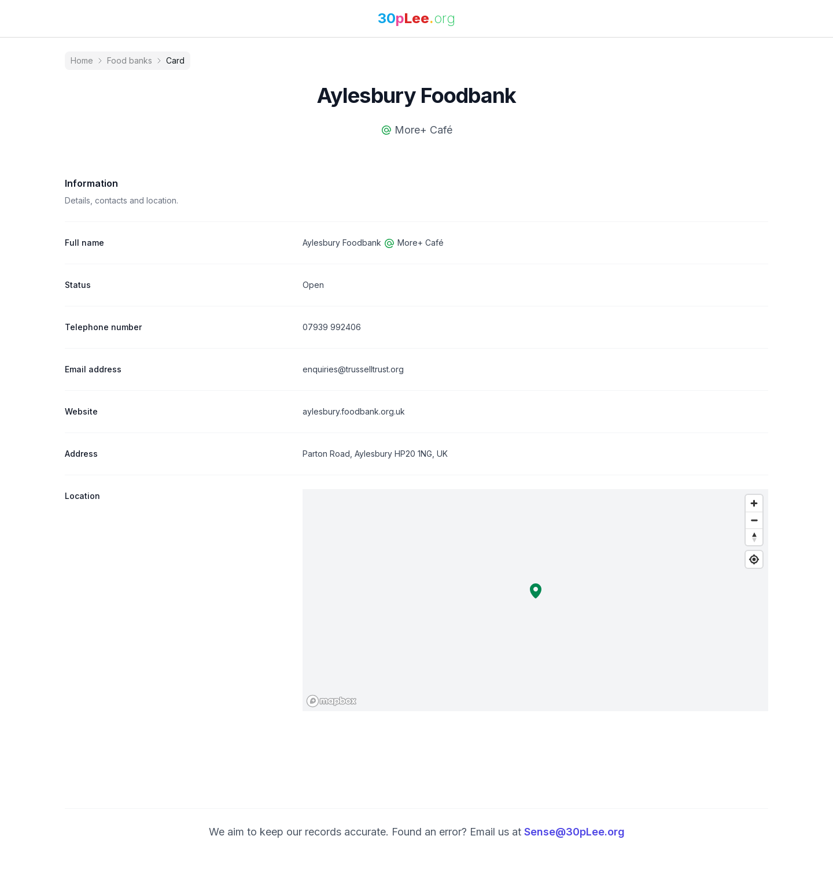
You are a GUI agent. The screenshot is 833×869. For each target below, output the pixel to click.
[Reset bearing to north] (754, 536)
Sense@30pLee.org (574, 832)
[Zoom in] (754, 503)
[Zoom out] (754, 520)
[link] (416, 18)
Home (82, 60)
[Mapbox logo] (331, 701)
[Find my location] (754, 559)
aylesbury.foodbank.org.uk (354, 411)
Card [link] (175, 60)
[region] (535, 600)
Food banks (129, 60)
